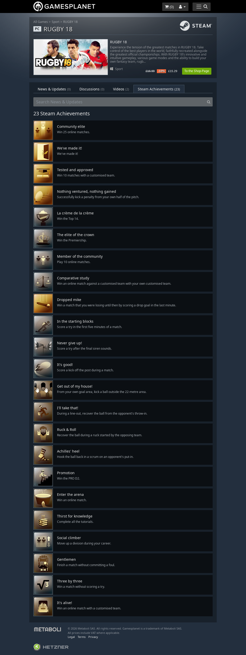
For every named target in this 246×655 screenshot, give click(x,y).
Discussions (91, 89)
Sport (55, 22)
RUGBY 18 (70, 22)
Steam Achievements (159, 89)
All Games (40, 22)
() (169, 6)
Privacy (93, 637)
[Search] (209, 101)
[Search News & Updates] (119, 101)
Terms (82, 637)
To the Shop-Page (196, 71)
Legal (71, 637)
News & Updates (54, 89)
